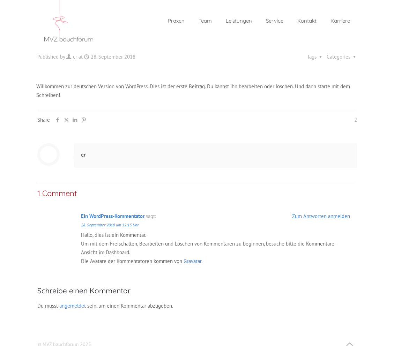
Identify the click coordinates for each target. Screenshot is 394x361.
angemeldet (72, 305)
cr (75, 56)
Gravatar (192, 261)
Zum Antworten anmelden (321, 216)
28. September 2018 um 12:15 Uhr (110, 224)
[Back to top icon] (349, 344)
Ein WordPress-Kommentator (112, 216)
